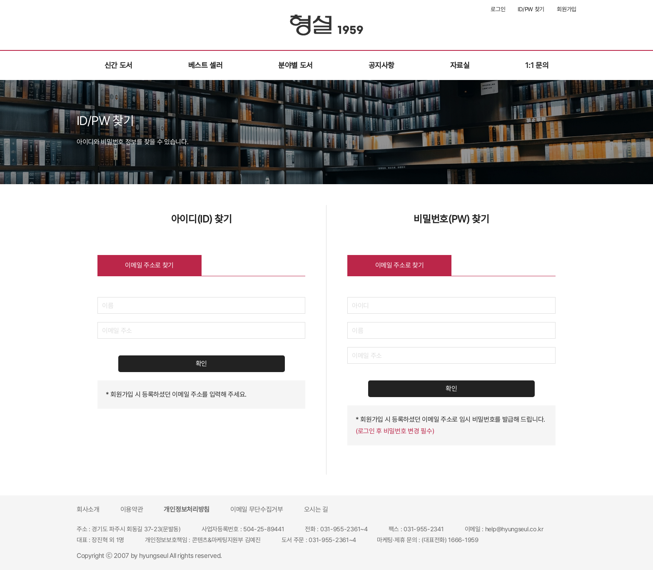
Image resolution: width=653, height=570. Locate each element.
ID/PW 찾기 (531, 9)
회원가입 (566, 9)
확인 (201, 364)
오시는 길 (316, 509)
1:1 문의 (536, 65)
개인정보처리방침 (186, 509)
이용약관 (131, 509)
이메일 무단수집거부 (256, 509)
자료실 (460, 65)
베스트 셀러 (205, 65)
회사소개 (88, 509)
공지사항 (382, 65)
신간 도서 (118, 65)
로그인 (498, 9)
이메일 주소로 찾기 (149, 265)
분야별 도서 (295, 65)
